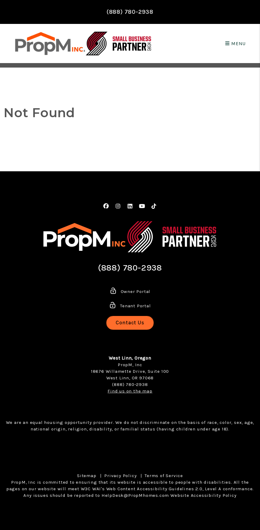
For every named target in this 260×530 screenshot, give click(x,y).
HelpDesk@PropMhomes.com (135, 495)
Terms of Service (164, 475)
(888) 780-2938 (130, 11)
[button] (106, 206)
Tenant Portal (130, 305)
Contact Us (130, 323)
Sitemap (86, 475)
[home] (50, 43)
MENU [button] (235, 43)
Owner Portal (130, 291)
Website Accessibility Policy (203, 495)
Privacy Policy (120, 475)
